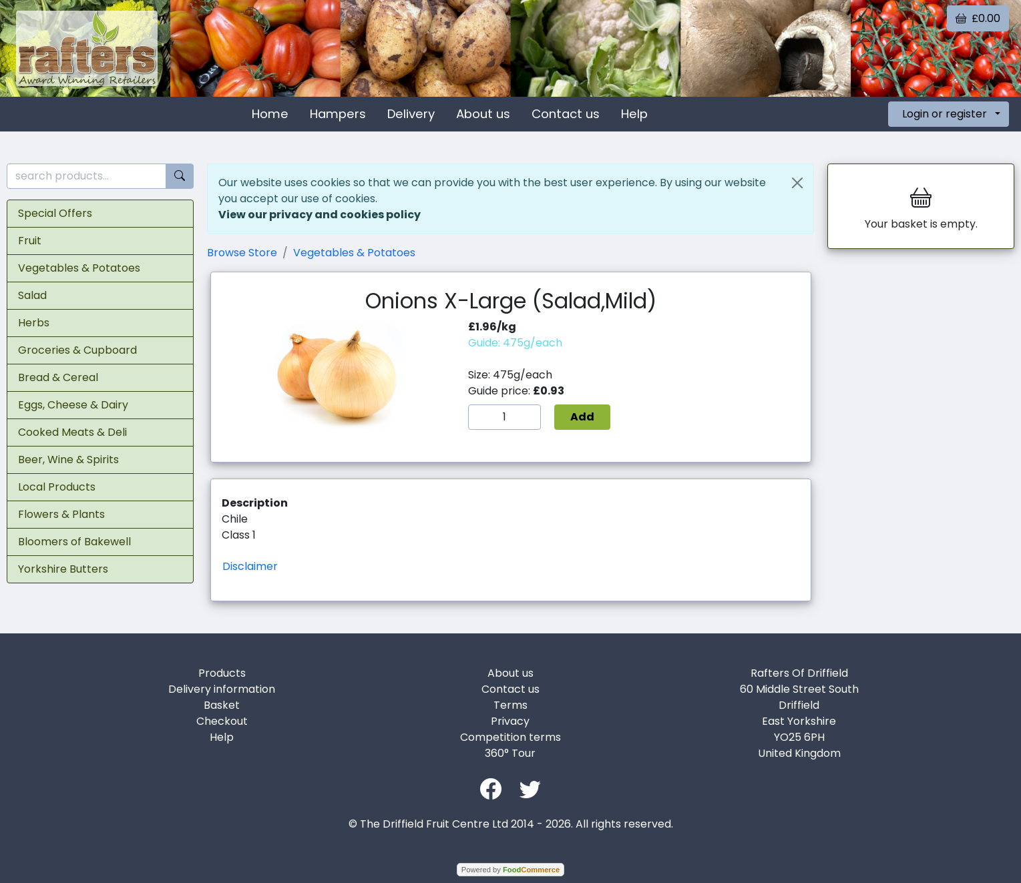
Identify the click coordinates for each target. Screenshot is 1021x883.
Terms (510, 705)
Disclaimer (250, 566)
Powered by (510, 870)
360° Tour (510, 753)
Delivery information (221, 689)
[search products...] (86, 177)
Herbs (33, 322)
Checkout (222, 721)
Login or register (944, 113)
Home (270, 113)
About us (483, 113)
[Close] (797, 183)
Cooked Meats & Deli (72, 432)
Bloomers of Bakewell (74, 541)
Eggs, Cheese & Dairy (73, 404)
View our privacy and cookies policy (319, 214)
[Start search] (180, 177)
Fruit (29, 240)
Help (634, 113)
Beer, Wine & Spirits (68, 459)
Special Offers (55, 213)
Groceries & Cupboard (77, 350)
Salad (32, 295)
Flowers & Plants (61, 514)
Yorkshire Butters (63, 569)
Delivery (411, 113)
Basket (222, 705)
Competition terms (510, 737)
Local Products (56, 487)
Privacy (510, 721)
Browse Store (242, 252)
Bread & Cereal (58, 377)
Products (222, 673)
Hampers (338, 113)
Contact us (566, 113)
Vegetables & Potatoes (79, 268)
